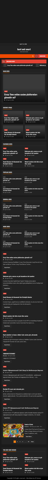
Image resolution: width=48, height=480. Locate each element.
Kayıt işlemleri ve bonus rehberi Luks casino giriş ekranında (20, 335)
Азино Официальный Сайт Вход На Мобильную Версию (23, 370)
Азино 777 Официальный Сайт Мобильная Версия (21, 408)
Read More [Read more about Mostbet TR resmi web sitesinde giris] (7, 399)
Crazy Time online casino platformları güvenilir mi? (18, 65)
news (6, 91)
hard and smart (24, 49)
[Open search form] (32, 56)
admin (5, 355)
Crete (6, 435)
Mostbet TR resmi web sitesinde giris (13, 389)
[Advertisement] (24, 11)
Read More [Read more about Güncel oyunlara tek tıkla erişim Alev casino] (7, 326)
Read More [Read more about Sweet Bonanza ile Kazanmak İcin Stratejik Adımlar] (7, 307)
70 (28, 441)
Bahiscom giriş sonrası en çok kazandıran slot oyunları (34, 119)
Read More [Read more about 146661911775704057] (7, 362)
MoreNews (29, 478)
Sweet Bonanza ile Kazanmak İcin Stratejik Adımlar (12, 133)
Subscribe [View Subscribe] (40, 56)
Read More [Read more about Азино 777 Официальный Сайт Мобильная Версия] (7, 418)
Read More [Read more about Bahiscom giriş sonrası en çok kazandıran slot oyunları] (7, 289)
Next (32, 441)
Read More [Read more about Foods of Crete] (29, 437)
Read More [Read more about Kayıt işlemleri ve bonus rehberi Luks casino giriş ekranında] (7, 345)
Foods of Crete (13, 430)
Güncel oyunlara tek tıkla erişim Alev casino (33, 133)
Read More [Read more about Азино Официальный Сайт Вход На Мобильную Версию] (7, 380)
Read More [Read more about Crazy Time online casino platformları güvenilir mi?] (7, 268)
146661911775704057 (9, 354)
